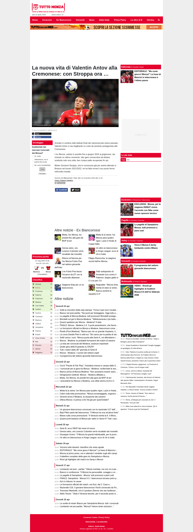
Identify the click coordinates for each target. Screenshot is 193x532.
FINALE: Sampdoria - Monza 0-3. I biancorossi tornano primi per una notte (93, 478)
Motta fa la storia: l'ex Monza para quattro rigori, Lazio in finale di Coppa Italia (95, 391)
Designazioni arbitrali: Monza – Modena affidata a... (83, 375)
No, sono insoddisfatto (43, 165)
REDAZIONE (90, 522)
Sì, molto (38, 156)
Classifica (37, 280)
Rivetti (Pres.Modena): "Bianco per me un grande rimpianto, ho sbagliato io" (94, 331)
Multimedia (126, 281)
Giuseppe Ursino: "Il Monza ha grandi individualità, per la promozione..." (92, 434)
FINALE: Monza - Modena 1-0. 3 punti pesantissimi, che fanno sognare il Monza (96, 325)
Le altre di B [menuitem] (136, 20)
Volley (124, 241)
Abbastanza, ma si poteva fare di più (41, 161)
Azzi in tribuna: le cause (70, 481)
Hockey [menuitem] (150, 20)
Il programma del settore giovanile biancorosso (81, 356)
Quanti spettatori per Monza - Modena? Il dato (80, 322)
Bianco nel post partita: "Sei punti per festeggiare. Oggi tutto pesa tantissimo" (95, 313)
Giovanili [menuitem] (80, 20)
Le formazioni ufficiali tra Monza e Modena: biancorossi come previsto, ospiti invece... (98, 328)
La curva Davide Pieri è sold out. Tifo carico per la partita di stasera (90, 334)
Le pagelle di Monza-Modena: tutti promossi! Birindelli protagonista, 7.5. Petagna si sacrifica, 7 (102, 316)
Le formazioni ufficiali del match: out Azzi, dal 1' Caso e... (85, 484)
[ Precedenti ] (42, 274)
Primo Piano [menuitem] (120, 20)
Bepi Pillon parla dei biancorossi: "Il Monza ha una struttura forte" (89, 412)
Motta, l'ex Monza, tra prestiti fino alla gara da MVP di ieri (72, 238)
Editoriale (126, 67)
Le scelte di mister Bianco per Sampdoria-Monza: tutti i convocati (89, 503)
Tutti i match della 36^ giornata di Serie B (78, 350)
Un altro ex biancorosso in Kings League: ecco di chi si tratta (107, 251)
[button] (42, 169)
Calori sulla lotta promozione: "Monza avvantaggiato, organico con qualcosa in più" (97, 394)
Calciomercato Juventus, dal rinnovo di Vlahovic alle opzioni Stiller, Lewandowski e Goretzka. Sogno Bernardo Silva (140, 380)
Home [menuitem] (35, 20)
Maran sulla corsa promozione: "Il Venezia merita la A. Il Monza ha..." (91, 416)
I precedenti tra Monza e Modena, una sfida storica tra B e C (87, 381)
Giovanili (125, 261)
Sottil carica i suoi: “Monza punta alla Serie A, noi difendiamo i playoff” (91, 337)
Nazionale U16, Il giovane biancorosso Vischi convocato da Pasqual (90, 487)
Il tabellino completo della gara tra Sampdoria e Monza (84, 456)
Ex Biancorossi (66, 178)
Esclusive (126, 200)
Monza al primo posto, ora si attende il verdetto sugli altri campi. (89, 453)
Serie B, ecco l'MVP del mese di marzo (77, 428)
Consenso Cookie (90, 517)
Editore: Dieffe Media (96, 526)
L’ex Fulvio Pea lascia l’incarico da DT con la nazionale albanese (72, 274)
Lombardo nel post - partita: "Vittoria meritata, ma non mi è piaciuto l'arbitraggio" (96, 469)
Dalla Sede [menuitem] (104, 20)
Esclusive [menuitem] (47, 20)
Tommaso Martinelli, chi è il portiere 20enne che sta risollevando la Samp (93, 491)
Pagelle (124, 220)
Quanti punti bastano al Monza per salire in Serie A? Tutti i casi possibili (92, 419)
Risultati (42, 174)
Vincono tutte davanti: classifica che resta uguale (82, 447)
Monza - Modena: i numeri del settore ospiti (79, 353)
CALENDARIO (101, 522)
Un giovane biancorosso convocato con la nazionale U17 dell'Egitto (90, 409)
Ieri (128, 160)
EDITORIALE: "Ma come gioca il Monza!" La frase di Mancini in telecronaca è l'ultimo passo (101, 450)
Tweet (76, 190)
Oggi (123, 160)
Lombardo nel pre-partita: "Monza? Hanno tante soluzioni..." (87, 506)
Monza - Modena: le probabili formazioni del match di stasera (87, 341)
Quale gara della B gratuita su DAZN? (77, 347)
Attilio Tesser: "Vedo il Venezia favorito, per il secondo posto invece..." (91, 494)
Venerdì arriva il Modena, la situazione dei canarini (83, 397)
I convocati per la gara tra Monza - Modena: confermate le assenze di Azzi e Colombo (98, 369)
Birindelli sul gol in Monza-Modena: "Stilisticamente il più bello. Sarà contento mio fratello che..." (103, 319)
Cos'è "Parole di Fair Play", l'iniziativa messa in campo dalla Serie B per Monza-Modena (99, 366)
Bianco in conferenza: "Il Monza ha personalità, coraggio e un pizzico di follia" (95, 472)
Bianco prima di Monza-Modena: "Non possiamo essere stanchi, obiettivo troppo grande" (100, 372)
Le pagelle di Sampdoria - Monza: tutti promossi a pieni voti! (87, 475)
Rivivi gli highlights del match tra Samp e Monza (81, 459)
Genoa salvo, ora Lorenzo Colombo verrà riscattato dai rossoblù (72, 251)
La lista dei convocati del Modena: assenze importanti (84, 344)
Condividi (61, 190)
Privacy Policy (104, 517)
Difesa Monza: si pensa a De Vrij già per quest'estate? (84, 400)
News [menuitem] (91, 20)
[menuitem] (159, 20)
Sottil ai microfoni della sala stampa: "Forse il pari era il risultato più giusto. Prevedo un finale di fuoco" (106, 310)
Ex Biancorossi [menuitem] (63, 20)
